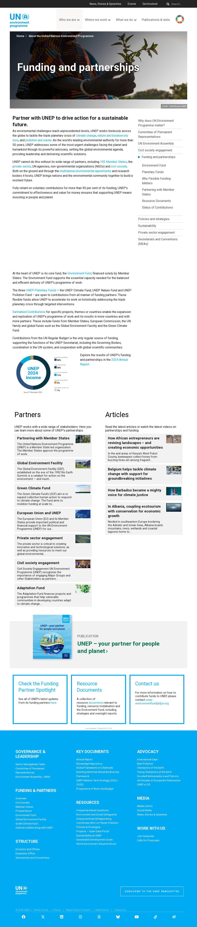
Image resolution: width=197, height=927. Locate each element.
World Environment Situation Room (96, 843)
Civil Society (22, 802)
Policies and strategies (153, 219)
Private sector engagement (156, 232)
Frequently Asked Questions (92, 810)
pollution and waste (38, 140)
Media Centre (144, 806)
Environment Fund (154, 165)
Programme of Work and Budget (95, 788)
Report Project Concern (78, 910)
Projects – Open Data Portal (92, 831)
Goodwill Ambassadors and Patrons (158, 776)
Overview (21, 798)
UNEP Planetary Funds (41, 290)
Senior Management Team (30, 764)
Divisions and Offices (28, 849)
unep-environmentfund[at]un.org (152, 701)
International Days (147, 759)
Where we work (96, 20)
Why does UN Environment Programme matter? (156, 123)
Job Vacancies (145, 836)
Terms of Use (41, 910)
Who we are (67, 20)
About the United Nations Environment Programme (61, 36)
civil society (119, 166)
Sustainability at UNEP (89, 835)
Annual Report (84, 759)
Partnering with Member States (158, 192)
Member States (24, 806)
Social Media (144, 810)
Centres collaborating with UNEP (34, 827)
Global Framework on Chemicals (94, 767)
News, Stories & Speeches (105, 3)
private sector (22, 166)
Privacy (57, 910)
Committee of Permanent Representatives (155, 134)
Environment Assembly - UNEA (33, 776)
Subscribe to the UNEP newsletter (152, 891)
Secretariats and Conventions (32, 857)
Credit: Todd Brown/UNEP (174, 106)
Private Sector (24, 810)
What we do (124, 20)
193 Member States (113, 162)
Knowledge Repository (89, 763)
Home (20, 36)
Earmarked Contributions (29, 312)
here (53, 702)
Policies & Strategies (88, 827)
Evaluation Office (25, 853)
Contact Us (120, 910)
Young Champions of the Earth (154, 771)
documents (96, 702)
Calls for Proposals (148, 840)
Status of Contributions (157, 207)
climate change (86, 135)
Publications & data (156, 20)
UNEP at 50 (143, 784)
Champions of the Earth (150, 767)
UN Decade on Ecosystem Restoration (158, 780)
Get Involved (150, 3)
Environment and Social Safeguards (96, 814)
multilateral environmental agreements (85, 171)
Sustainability (147, 226)
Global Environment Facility (31, 819)
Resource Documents (156, 201)
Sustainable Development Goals (94, 839)
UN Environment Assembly (156, 143)
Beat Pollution (145, 763)
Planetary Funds (153, 172)
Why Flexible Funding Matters (156, 181)
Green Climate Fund (27, 823)
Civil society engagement (155, 150)
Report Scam (102, 910)
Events (132, 3)
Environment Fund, (80, 273)
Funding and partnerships (158, 157)
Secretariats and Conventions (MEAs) (158, 241)
